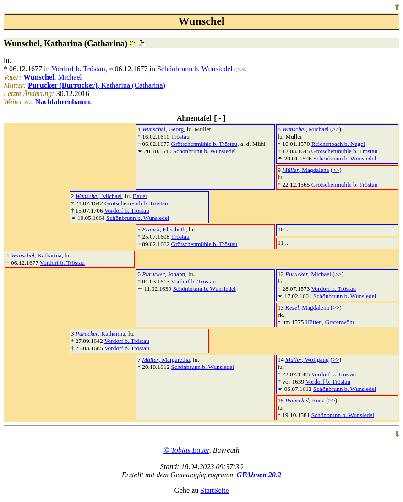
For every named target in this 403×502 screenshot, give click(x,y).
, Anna (305, 400)
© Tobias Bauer (186, 450)
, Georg (163, 129)
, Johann (163, 274)
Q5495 (240, 70)
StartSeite (214, 490)
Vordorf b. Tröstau (78, 69)
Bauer (140, 195)
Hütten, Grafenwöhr (329, 322)
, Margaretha (166, 359)
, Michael (52, 77)
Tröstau (180, 136)
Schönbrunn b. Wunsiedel (195, 69)
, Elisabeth (163, 229)
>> (335, 129)
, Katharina (36, 255)
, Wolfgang (307, 359)
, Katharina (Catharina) (96, 85)
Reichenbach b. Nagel (338, 143)
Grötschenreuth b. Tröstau (136, 203)
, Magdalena (305, 169)
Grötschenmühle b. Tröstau (204, 143)
